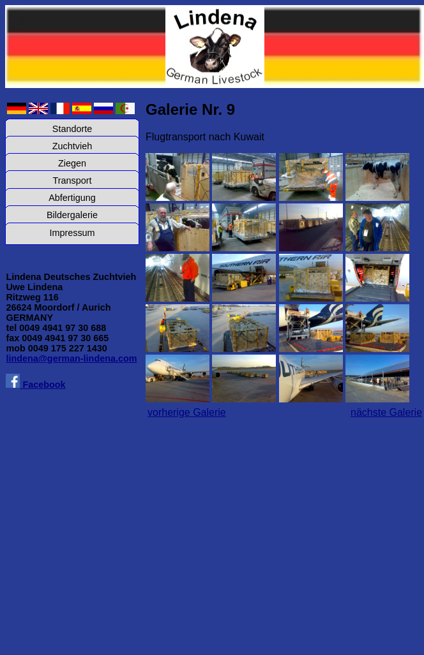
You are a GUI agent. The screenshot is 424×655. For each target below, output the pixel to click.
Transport (71, 180)
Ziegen (72, 163)
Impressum (72, 233)
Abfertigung (72, 198)
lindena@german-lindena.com (71, 358)
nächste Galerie (386, 412)
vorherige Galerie (187, 412)
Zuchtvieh (72, 146)
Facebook (35, 384)
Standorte (72, 129)
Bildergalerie (72, 215)
